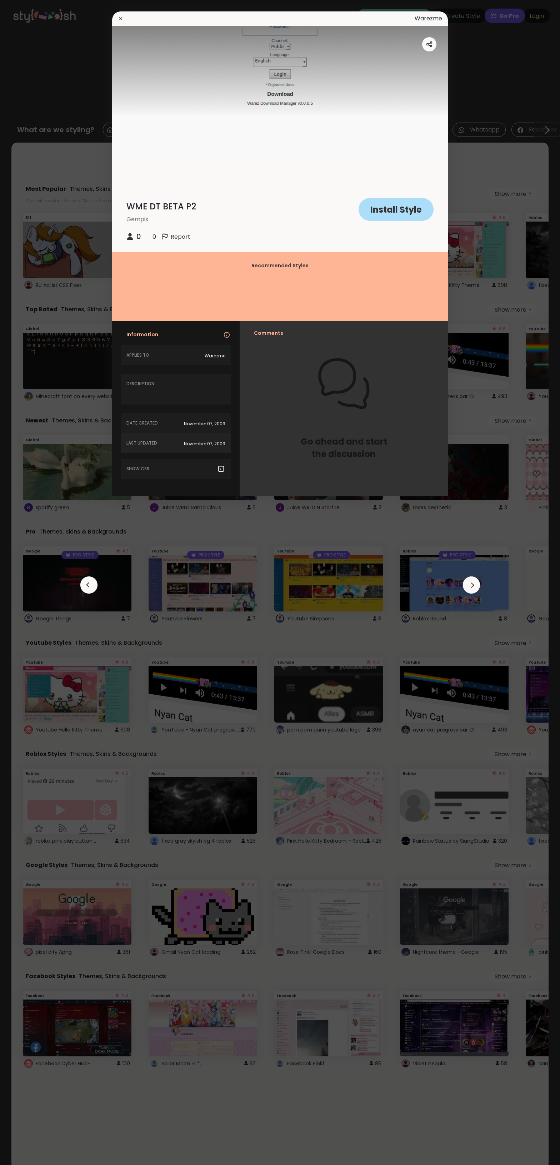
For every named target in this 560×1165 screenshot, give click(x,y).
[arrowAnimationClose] (89, 585)
